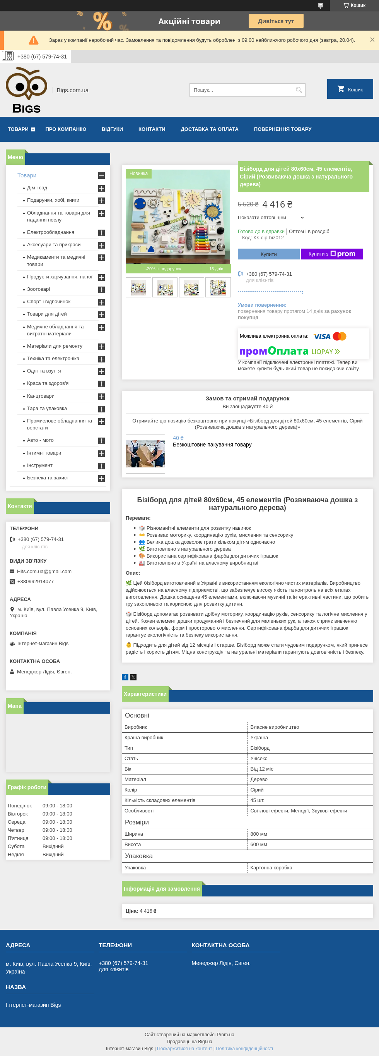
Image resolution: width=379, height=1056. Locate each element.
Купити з (332, 254)
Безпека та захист (48, 478)
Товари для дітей (47, 314)
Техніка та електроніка (53, 358)
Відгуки (112, 129)
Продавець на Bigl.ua (189, 1041)
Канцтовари (41, 396)
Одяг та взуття (44, 371)
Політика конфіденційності (244, 1048)
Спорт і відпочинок (48, 301)
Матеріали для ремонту (54, 346)
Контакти (152, 129)
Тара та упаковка (47, 408)
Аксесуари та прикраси (54, 244)
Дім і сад (37, 188)
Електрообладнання (50, 232)
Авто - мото (40, 440)
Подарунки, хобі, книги (53, 200)
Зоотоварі (38, 289)
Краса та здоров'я (47, 383)
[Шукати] (299, 90)
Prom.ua (225, 1034)
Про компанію (66, 129)
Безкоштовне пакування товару (212, 444)
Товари (18, 129)
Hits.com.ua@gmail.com (44, 571)
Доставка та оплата (210, 129)
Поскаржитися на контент (184, 1048)
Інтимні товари (44, 453)
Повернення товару (282, 129)
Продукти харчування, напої (59, 277)
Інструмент (40, 465)
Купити (269, 254)
